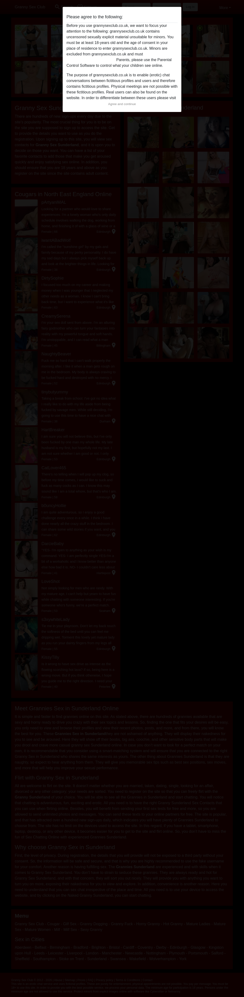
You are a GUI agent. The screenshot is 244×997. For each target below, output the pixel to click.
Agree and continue (122, 104)
